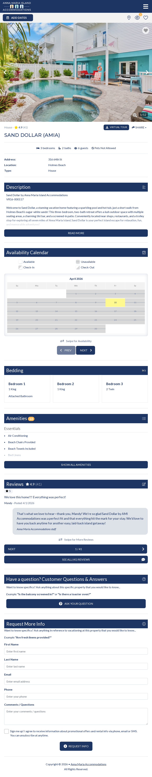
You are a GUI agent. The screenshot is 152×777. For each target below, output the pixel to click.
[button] (4, 72)
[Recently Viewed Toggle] (137, 17)
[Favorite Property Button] (145, 30)
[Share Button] (139, 127)
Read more (76, 233)
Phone (8, 689)
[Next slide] (85, 350)
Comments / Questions (19, 704)
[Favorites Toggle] (145, 17)
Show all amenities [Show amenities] (76, 464)
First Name (11, 644)
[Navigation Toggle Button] (145, 6)
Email (7, 674)
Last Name (11, 659)
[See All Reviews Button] (76, 559)
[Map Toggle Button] (128, 17)
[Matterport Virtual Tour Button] (116, 127)
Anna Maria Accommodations (88, 764)
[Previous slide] (66, 350)
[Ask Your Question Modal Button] (76, 603)
